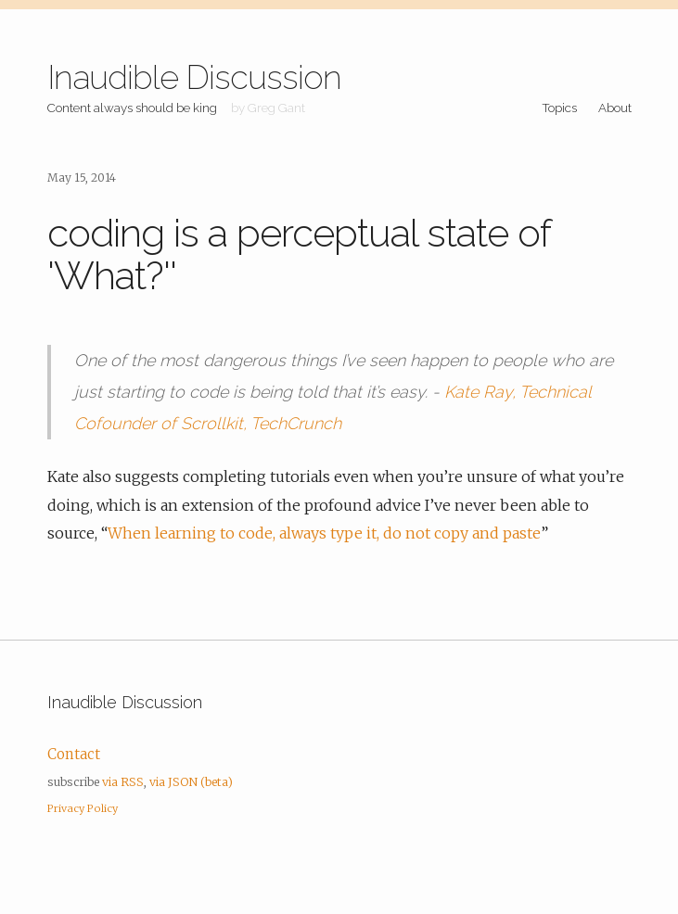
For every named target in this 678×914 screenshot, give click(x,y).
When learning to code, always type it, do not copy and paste (324, 533)
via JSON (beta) (191, 782)
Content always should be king (132, 107)
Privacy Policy (82, 808)
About (615, 107)
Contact (73, 754)
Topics (559, 107)
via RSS (123, 782)
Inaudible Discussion (194, 77)
